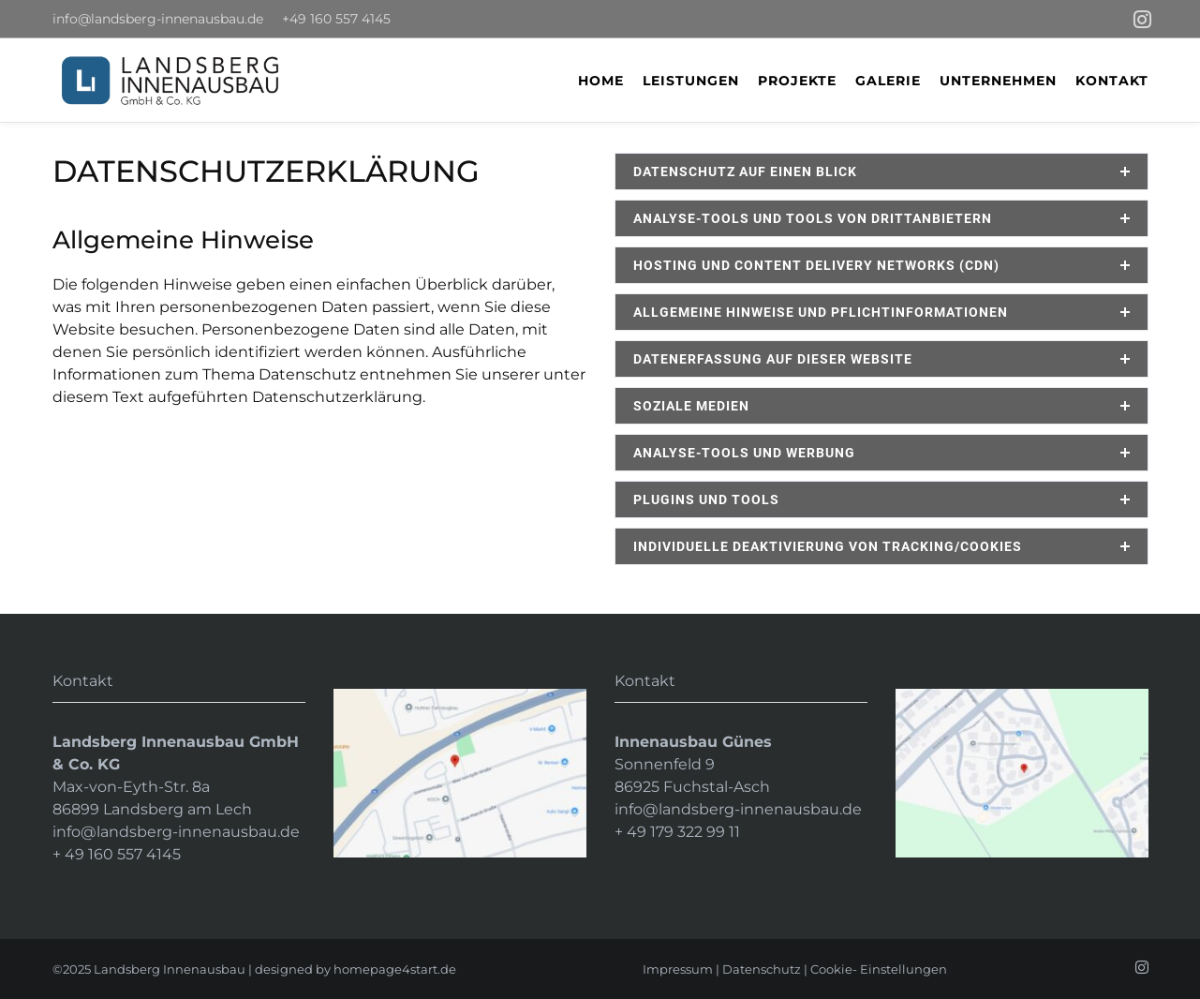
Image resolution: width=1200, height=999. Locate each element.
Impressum (678, 969)
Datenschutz (761, 969)
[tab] (881, 171)
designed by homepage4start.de (355, 969)
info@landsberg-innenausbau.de (157, 18)
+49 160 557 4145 (336, 18)
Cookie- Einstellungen (878, 969)
